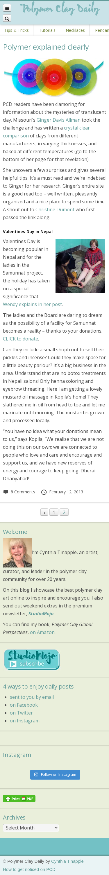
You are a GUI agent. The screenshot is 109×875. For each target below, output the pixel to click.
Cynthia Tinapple (67, 861)
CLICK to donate (20, 339)
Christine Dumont (54, 209)
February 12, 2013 (62, 492)
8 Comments (19, 492)
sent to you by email (32, 697)
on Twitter (21, 713)
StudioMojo (40, 613)
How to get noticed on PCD (29, 869)
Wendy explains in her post (32, 304)
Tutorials (47, 30)
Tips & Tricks (16, 30)
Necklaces (75, 30)
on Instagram (25, 720)
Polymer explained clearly (46, 46)
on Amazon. (43, 632)
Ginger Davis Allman (59, 120)
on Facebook (24, 705)
